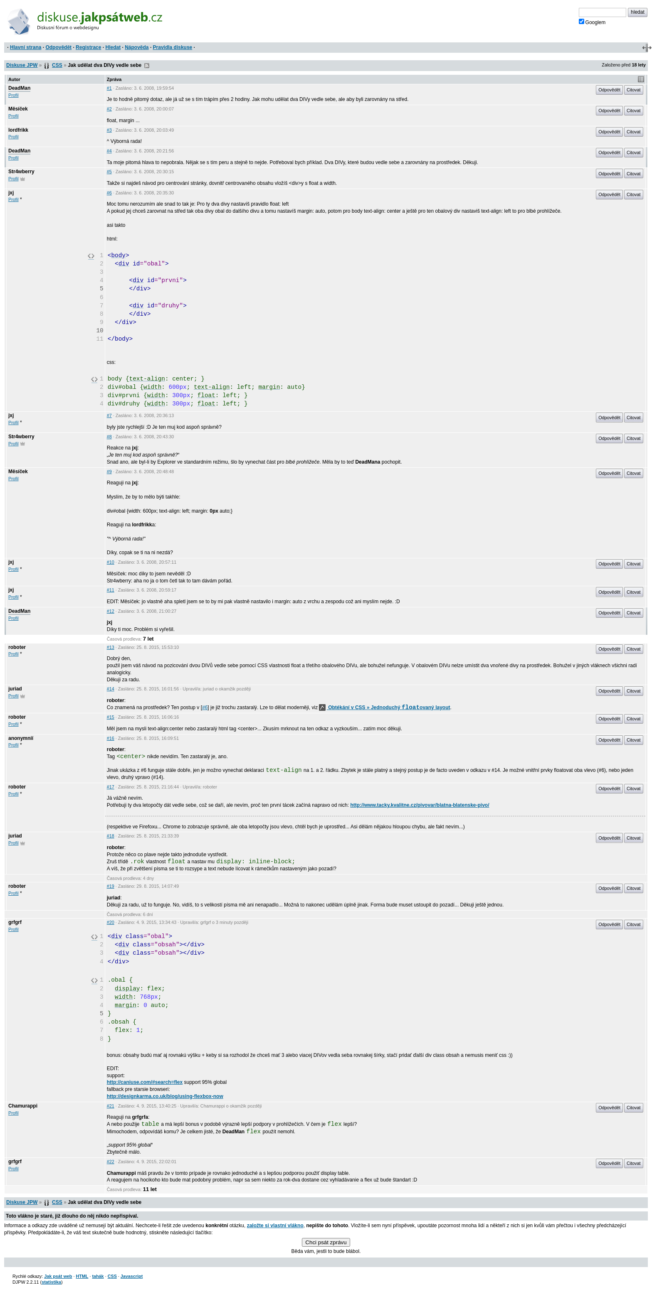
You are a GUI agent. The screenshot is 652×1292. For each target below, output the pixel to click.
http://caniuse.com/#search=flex (145, 1082)
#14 (110, 688)
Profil (13, 95)
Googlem (592, 22)
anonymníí (20, 738)
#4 (109, 150)
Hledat (113, 47)
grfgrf (15, 922)
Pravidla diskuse (173, 47)
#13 (110, 647)
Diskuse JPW (21, 65)
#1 (109, 88)
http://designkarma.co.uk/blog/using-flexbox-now (165, 1096)
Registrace (88, 47)
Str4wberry (21, 171)
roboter (17, 647)
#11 (110, 589)
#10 (110, 562)
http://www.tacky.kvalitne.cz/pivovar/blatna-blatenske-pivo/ (419, 805)
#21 (110, 1105)
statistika (51, 1282)
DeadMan (19, 88)
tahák (98, 1276)
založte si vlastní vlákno (275, 1225)
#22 (110, 1161)
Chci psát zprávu (325, 1242)
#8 (109, 436)
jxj (11, 193)
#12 (110, 611)
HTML (82, 1276)
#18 (110, 835)
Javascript (132, 1276)
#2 (109, 108)
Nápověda (136, 47)
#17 (110, 786)
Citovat (634, 89)
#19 (110, 886)
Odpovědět (58, 47)
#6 (109, 192)
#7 (109, 415)
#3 (109, 130)
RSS (146, 65)
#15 (110, 717)
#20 (110, 922)
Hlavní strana (25, 47)
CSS (57, 65)
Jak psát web (58, 1276)
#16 (110, 738)
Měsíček (18, 109)
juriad (15, 689)
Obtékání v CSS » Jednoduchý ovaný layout (384, 707)
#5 (109, 171)
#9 (109, 471)
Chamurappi (22, 1106)
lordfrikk (18, 130)
